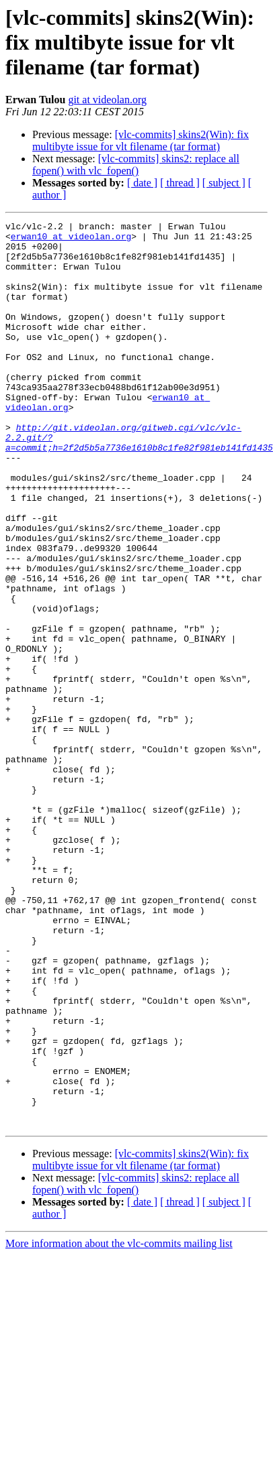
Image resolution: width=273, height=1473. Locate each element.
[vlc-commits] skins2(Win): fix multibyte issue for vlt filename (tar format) (140, 140)
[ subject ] (223, 182)
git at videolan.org (107, 99)
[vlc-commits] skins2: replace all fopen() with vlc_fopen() (135, 164)
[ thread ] (180, 182)
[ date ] (142, 182)
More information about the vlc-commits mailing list (119, 1424)
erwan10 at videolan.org (71, 240)
